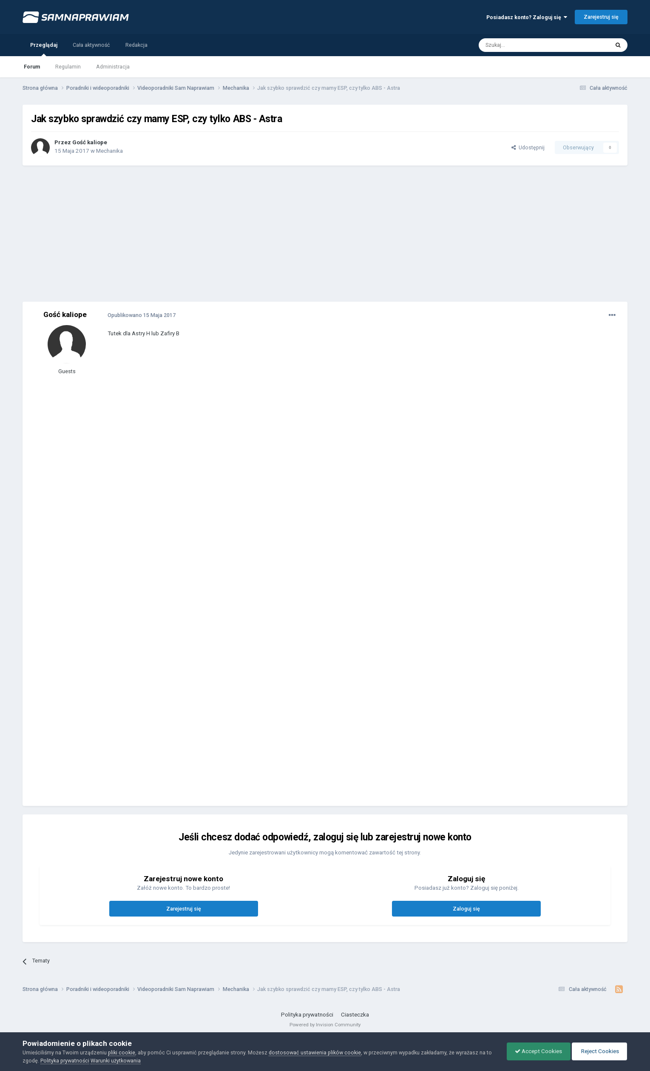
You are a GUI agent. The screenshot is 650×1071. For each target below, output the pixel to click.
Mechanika (109, 151)
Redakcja (136, 45)
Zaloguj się (466, 908)
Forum (32, 66)
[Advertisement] (325, 233)
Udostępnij (528, 147)
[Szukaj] (525, 45)
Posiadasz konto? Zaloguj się (526, 17)
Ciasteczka (355, 1014)
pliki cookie (121, 1052)
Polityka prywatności (307, 1014)
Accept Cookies (536, 1051)
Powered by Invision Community (325, 1025)
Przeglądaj (43, 49)
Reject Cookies (598, 1051)
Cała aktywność (91, 45)
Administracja (113, 66)
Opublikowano (142, 315)
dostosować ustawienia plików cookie (315, 1052)
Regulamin (68, 66)
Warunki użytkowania (116, 1060)
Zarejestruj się (601, 17)
